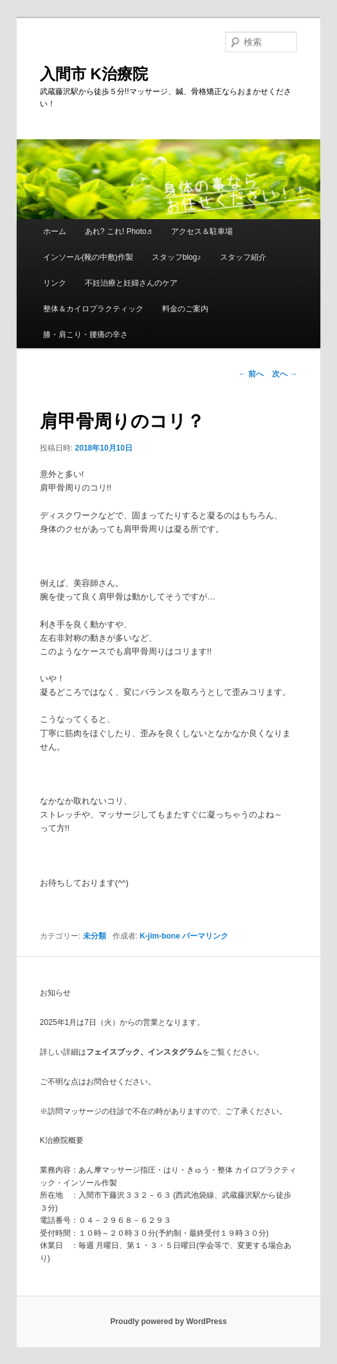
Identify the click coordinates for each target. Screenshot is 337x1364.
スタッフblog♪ (176, 257)
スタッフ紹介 (243, 257)
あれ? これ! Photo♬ (118, 231)
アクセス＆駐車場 (202, 231)
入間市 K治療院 (94, 74)
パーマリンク (205, 935)
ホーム (54, 231)
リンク (54, 282)
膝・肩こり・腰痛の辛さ (85, 334)
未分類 (94, 935)
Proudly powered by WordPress (168, 1321)
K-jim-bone (160, 935)
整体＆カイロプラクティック (93, 308)
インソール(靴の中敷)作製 (88, 257)
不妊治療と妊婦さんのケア (131, 282)
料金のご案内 (185, 308)
